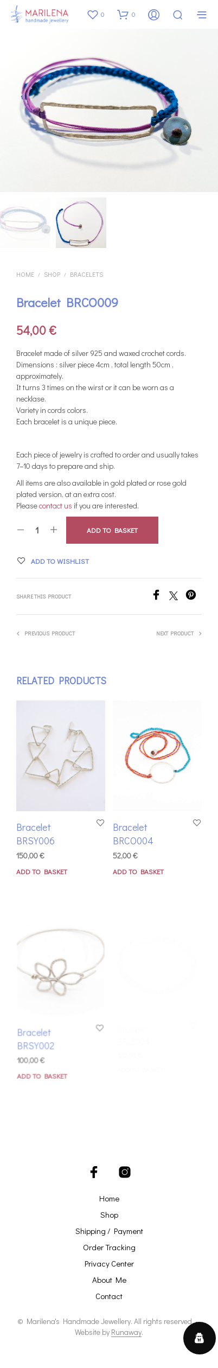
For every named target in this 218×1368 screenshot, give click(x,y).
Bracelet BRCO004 (135, 831)
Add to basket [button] (41, 871)
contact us (55, 505)
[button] (95, 14)
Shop (52, 274)
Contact (109, 1295)
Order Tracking (109, 1247)
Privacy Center (109, 1263)
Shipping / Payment (109, 1230)
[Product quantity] (37, 530)
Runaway (126, 1332)
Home (25, 274)
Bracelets (86, 274)
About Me (109, 1279)
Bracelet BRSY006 (35, 833)
